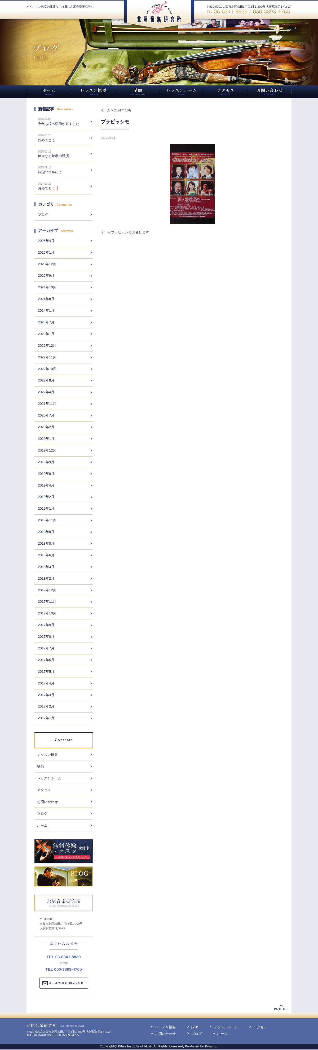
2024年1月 (46, 311)
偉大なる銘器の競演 (53, 156)
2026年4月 (46, 241)
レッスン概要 (47, 755)
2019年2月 (46, 497)
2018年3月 (46, 567)
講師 (40, 767)
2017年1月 (46, 718)
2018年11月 (47, 520)
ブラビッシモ (115, 121)
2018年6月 (46, 555)
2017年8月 (46, 637)
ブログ (43, 214)
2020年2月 (46, 427)
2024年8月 (46, 299)
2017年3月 (46, 695)
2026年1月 (46, 252)
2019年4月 (46, 485)
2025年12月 (47, 264)
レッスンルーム (49, 778)
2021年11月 (47, 404)
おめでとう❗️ (48, 188)
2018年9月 (46, 532)
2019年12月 (47, 450)
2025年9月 (46, 275)
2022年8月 (46, 380)
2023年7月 (46, 322)
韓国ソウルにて (50, 172)
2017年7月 (46, 648)
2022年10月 (47, 369)
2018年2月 (46, 578)
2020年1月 (46, 439)
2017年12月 (47, 590)
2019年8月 (46, 474)
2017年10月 (47, 613)
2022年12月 (47, 346)
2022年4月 (46, 392)
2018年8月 (46, 543)
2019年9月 (46, 462)
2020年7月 (46, 415)
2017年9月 (46, 625)
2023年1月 (46, 334)
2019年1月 (46, 508)
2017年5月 (46, 672)
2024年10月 (47, 287)
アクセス (44, 790)
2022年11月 (47, 357)
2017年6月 (46, 660)
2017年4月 (46, 683)
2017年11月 (47, 602)
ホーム (42, 825)
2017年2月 (46, 706)
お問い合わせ (47, 802)
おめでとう (46, 140)
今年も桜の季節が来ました (58, 124)
